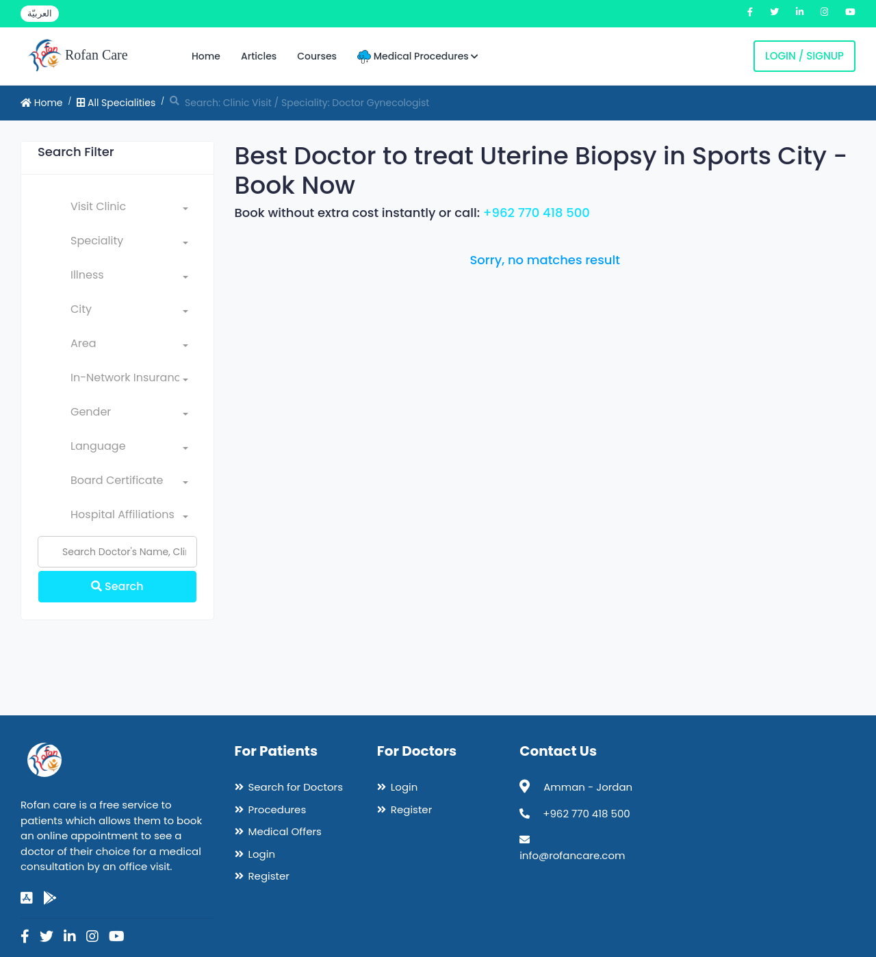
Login (262, 854)
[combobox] (129, 209)
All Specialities (116, 103)
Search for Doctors (295, 787)
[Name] (117, 551)
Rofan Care (77, 56)
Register (268, 876)
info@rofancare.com (572, 855)
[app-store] (27, 898)
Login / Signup (804, 56)
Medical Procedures (417, 56)
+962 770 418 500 (536, 212)
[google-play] (50, 898)
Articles (258, 56)
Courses (317, 56)
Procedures (277, 809)
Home (206, 56)
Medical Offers (285, 831)
